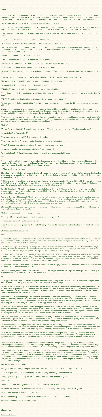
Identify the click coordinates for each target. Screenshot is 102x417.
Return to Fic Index (8, 415)
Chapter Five (6, 410)
